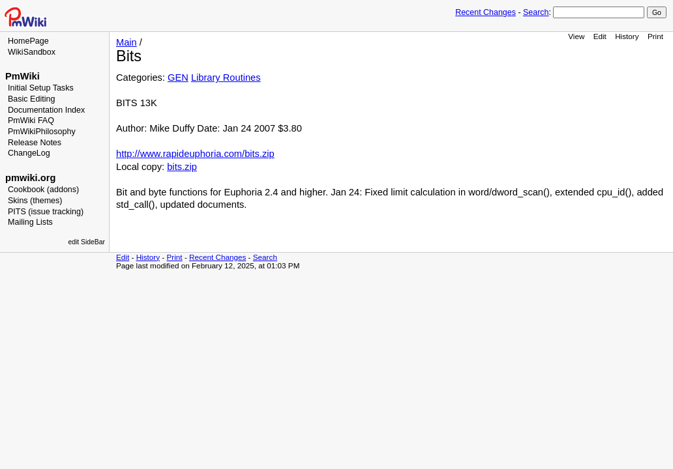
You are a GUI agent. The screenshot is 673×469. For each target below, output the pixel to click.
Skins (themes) (35, 200)
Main (126, 42)
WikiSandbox (31, 52)
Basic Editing (31, 99)
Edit (599, 36)
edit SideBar (86, 242)
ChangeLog (29, 153)
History (626, 36)
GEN (178, 77)
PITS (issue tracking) (45, 211)
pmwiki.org (30, 178)
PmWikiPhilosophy (42, 131)
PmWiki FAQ (31, 120)
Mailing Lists (30, 222)
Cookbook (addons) (43, 189)
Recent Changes (485, 12)
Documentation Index (46, 110)
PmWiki (22, 76)
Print (655, 36)
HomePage (28, 41)
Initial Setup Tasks (41, 87)
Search (535, 12)
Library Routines (226, 77)
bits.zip (182, 167)
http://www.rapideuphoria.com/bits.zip (195, 154)
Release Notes (34, 142)
